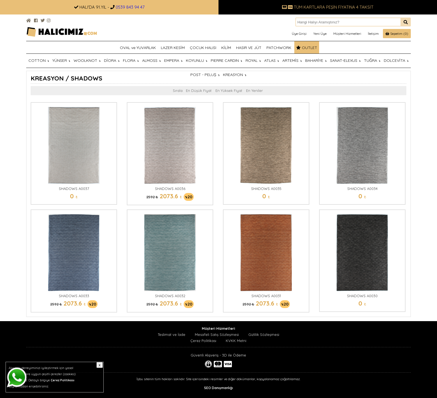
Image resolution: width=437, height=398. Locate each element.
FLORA (131, 60)
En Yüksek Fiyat (228, 90)
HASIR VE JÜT (248, 47)
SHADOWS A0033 (74, 296)
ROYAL (253, 60)
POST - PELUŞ (205, 74)
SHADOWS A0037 (74, 188)
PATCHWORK (278, 47)
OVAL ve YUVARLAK (138, 47)
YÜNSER (61, 60)
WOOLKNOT (87, 60)
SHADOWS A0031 (266, 296)
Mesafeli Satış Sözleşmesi (217, 334)
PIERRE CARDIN (226, 60)
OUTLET (306, 47)
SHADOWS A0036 (170, 188)
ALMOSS (151, 60)
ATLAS (271, 60)
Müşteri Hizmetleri (347, 33)
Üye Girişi (299, 33)
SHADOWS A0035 (266, 188)
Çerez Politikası (203, 340)
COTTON (38, 60)
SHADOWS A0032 (170, 296)
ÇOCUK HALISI (203, 47)
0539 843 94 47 (130, 7)
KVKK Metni (236, 340)
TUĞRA (372, 60)
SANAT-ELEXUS (345, 60)
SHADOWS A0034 (362, 188)
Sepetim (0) (396, 33)
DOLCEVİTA (396, 60)
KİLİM (226, 47)
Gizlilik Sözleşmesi (263, 334)
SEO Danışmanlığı (218, 388)
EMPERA (173, 60)
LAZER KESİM (173, 47)
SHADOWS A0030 (362, 296)
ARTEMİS (292, 60)
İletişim (373, 33)
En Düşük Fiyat (199, 90)
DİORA (112, 60)
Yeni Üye (320, 33)
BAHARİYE (316, 60)
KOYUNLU (196, 60)
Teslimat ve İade (171, 334)
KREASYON (234, 74)
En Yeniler (254, 90)
